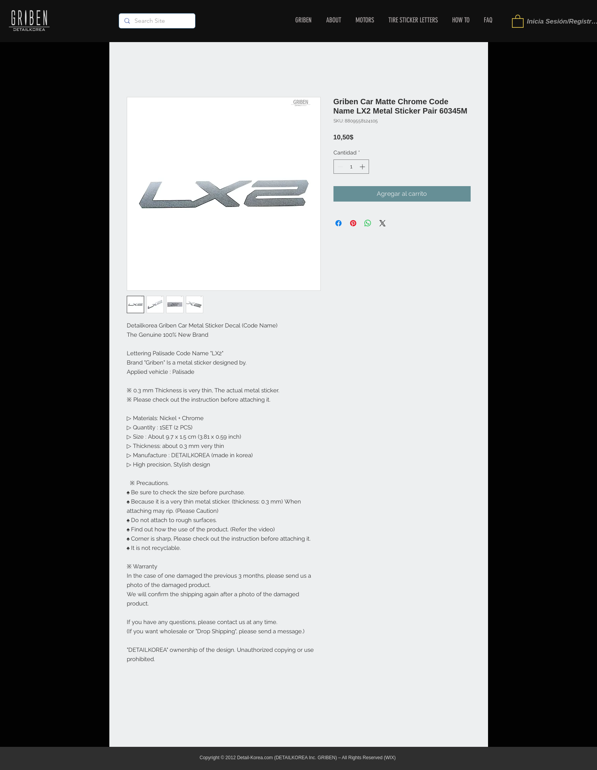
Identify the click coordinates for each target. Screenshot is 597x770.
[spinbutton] (351, 166)
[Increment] (363, 166)
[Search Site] (156, 21)
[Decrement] (339, 166)
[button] (518, 21)
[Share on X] (382, 223)
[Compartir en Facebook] (338, 223)
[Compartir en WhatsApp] (367, 223)
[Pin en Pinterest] (353, 223)
